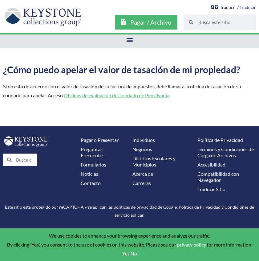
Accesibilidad (211, 164)
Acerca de (142, 174)
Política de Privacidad (220, 140)
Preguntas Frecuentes (92, 152)
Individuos (143, 140)
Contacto (91, 183)
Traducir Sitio (211, 189)
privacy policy (191, 244)
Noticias (89, 174)
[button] (129, 39)
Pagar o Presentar (100, 140)
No (134, 253)
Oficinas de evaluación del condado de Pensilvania (116, 95)
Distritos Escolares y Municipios (154, 161)
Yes (126, 253)
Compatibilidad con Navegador (218, 177)
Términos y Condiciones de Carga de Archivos (225, 152)
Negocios (142, 149)
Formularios (93, 164)
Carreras (141, 183)
